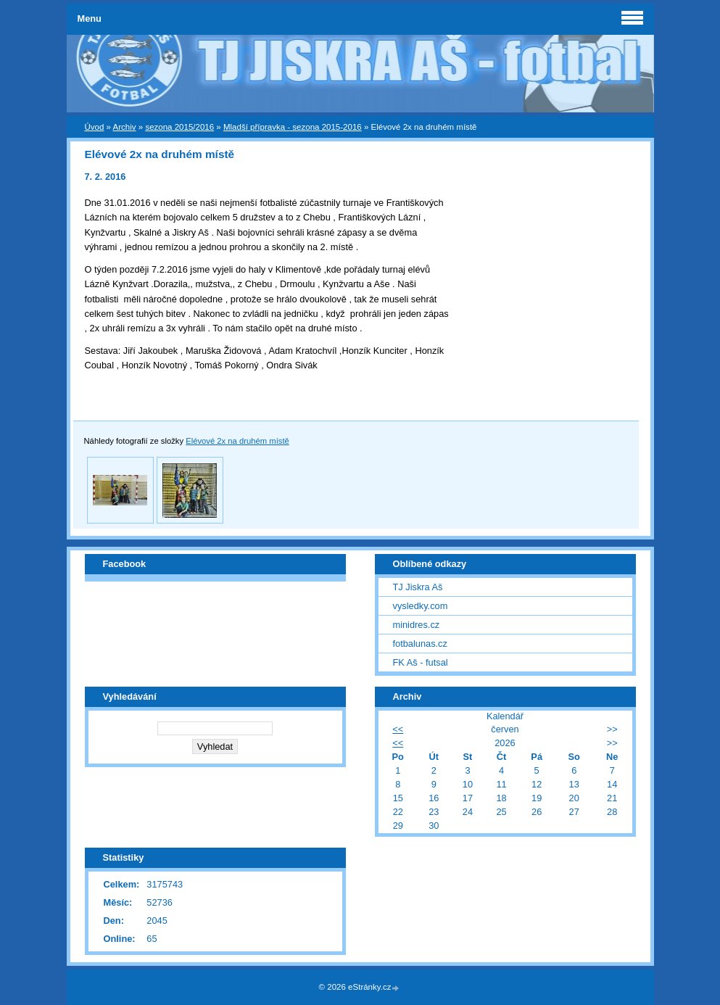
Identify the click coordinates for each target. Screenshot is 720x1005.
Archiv (124, 127)
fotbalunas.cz (420, 643)
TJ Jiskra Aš (418, 587)
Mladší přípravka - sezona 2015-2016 (292, 127)
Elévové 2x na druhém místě (237, 441)
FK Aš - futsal (420, 662)
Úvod (94, 127)
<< (397, 729)
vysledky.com (420, 605)
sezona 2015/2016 (179, 127)
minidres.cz (416, 624)
